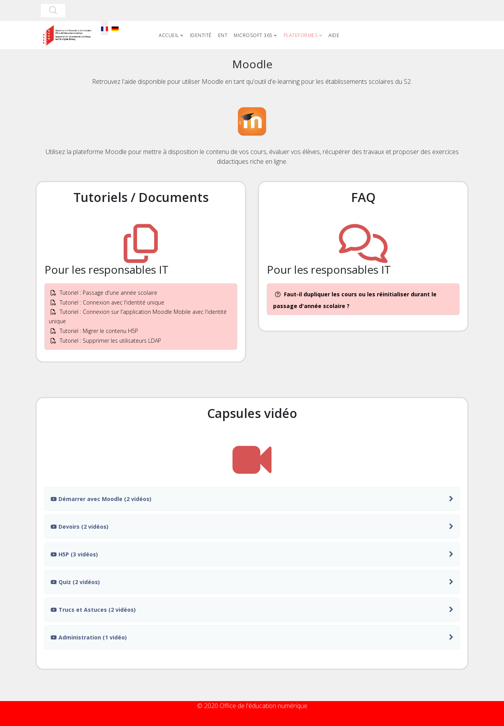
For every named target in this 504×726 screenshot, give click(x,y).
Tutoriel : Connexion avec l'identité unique (107, 302)
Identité (201, 35)
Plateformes (301, 35)
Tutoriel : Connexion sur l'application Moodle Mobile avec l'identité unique (138, 316)
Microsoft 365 (253, 35)
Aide (333, 35)
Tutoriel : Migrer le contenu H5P (94, 331)
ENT (223, 35)
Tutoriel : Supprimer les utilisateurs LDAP (106, 340)
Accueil (169, 35)
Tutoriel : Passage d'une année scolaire (104, 292)
